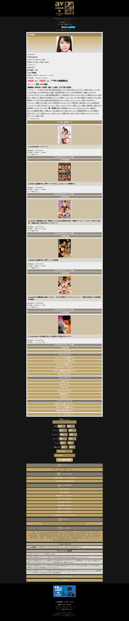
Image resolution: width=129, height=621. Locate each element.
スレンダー (73, 98)
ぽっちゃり (47, 113)
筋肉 (75, 532)
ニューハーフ (77, 537)
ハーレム (42, 95)
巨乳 (50, 90)
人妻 (67, 90)
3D (92, 111)
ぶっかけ (36, 108)
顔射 (99, 98)
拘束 (47, 95)
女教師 (61, 98)
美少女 (46, 90)
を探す (64, 384)
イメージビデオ (64, 540)
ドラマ (67, 92)
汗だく (94, 92)
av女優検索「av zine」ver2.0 (64, 602)
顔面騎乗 (80, 111)
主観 (49, 87)
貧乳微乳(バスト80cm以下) (64, 495)
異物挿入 (93, 108)
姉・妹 (40, 100)
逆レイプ (30, 111)
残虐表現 (36, 111)
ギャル (41, 103)
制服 (63, 108)
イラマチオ (30, 95)
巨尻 (57, 100)
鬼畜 (42, 113)
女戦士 (47, 100)
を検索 (64, 407)
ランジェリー (51, 105)
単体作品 (38, 87)
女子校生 (33, 92)
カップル (62, 103)
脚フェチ (68, 108)
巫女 (39, 105)
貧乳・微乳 (93, 105)
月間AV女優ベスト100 (65, 478)
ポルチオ (81, 108)
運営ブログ (61, 604)
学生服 (48, 98)
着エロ (67, 111)
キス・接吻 (38, 98)
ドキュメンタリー (76, 100)
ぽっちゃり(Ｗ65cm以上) (64, 512)
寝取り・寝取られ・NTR (47, 111)
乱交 (44, 98)
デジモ (39, 92)
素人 (79, 98)
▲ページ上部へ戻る (64, 351)
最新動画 (30, 87)
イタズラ (50, 103)
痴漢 (82, 113)
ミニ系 (72, 92)
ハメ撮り (55, 87)
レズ (28, 92)
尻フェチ (84, 95)
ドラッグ (75, 108)
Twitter (69, 604)
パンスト (38, 113)
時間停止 (96, 111)
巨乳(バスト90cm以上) (64, 499)
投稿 (97, 103)
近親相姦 (52, 95)
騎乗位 (90, 95)
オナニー (81, 90)
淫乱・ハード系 (94, 90)
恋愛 (64, 95)
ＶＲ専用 (56, 469)
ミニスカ (62, 105)
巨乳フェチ (87, 111)
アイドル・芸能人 (71, 105)
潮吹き (87, 90)
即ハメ (93, 100)
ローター (87, 108)
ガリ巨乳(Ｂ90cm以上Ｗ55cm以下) (64, 515)
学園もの (59, 108)
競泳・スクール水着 (89, 103)
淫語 (42, 92)
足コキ (99, 105)
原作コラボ (30, 113)
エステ (61, 100)
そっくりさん (46, 535)
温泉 (50, 100)
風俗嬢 (73, 469)
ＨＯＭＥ (64, 580)
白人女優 (69, 537)
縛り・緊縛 (83, 92)
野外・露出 (78, 103)
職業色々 (84, 98)
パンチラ (69, 103)
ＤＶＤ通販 (43, 84)
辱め (100, 95)
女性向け (90, 98)
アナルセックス (32, 105)
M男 (54, 103)
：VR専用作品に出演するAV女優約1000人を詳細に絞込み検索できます (54, 547)
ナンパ (80, 105)
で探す (64, 358)
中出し (42, 90)
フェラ (64, 90)
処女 (91, 532)
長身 (62, 532)
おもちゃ (95, 95)
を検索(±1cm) (64, 404)
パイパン (56, 98)
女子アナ (78, 113)
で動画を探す (64, 374)
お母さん (68, 535)
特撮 (54, 100)
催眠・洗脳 (85, 105)
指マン (29, 98)
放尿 (45, 103)
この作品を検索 (64, 160)
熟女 (63, 92)
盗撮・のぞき (86, 100)
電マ (57, 105)
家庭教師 (30, 108)
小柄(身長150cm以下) (64, 502)
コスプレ (78, 95)
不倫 (53, 113)
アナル (95, 98)
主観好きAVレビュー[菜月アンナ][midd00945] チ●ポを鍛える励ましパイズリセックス (61, 557)
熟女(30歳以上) (64, 492)
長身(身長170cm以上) (64, 505)
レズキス (72, 95)
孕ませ (57, 537)
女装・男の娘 (87, 537)
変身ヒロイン (60, 111)
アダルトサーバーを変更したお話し (44, 554)
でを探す (64, 361)
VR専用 (44, 87)
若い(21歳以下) (64, 489)
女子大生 (44, 105)
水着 (73, 103)
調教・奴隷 (54, 92)
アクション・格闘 (33, 103)
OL (43, 100)
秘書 (64, 113)
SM (52, 98)
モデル (75, 535)
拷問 (57, 103)
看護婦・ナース (32, 100)
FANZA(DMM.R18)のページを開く (64, 157)
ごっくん (67, 98)
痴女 (59, 90)
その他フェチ (74, 90)
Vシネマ (96, 113)
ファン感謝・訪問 (38, 116)
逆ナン (29, 116)
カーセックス (88, 113)
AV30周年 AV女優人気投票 (64, 481)
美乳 (67, 95)
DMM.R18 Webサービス (67, 609)
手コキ (37, 95)
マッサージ (58, 113)
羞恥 (59, 92)
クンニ (42, 108)
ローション (73, 111)
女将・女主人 (70, 113)
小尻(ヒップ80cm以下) (64, 508)
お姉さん (47, 92)
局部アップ (58, 95)
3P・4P (89, 92)
